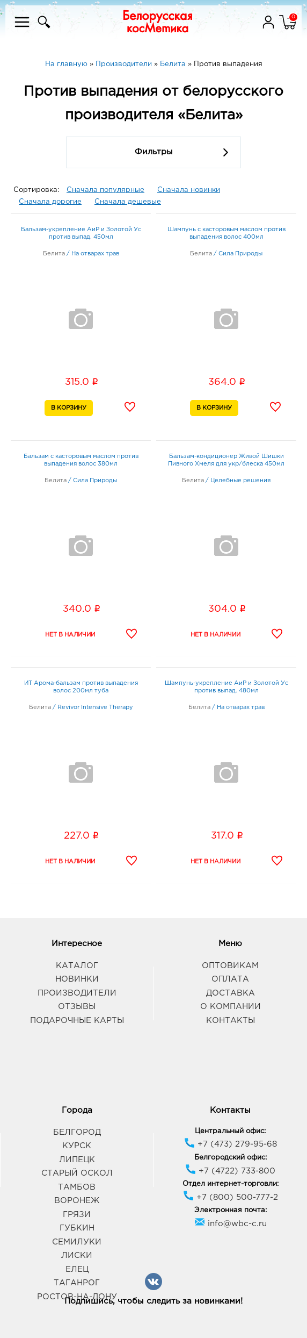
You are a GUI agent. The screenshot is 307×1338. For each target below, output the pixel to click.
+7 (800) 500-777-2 (230, 1197)
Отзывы (77, 1006)
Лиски (76, 1255)
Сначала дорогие (50, 202)
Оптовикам (230, 965)
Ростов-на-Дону (77, 1296)
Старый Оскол (77, 1173)
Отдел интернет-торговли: (230, 1184)
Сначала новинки (188, 190)
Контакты (230, 1020)
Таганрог (77, 1282)
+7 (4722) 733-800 (230, 1171)
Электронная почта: (230, 1210)
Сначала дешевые (127, 202)
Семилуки (76, 1242)
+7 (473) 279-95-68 (230, 1144)
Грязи (77, 1214)
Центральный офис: (230, 1131)
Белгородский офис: (230, 1158)
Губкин (77, 1228)
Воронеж (76, 1200)
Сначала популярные (105, 190)
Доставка (230, 993)
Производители (77, 993)
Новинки (77, 979)
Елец (77, 1269)
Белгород (77, 1132)
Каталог (77, 965)
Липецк (77, 1159)
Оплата (230, 979)
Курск (76, 1145)
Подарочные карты (77, 1020)
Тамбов (77, 1187)
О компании (230, 1006)
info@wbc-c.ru (230, 1223)
